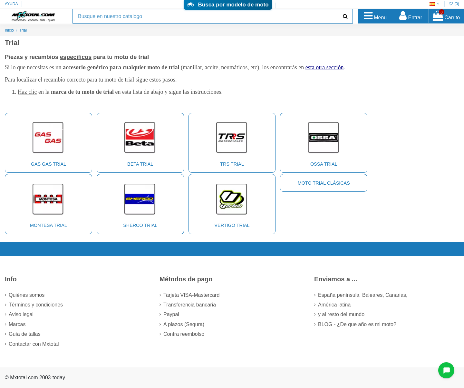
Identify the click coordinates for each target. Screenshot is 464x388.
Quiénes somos (26, 295)
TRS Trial (232, 142)
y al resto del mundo (341, 314)
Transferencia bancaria (189, 304)
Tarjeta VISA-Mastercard (191, 295)
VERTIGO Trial (232, 203)
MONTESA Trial (48, 203)
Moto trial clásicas (324, 183)
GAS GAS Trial (48, 142)
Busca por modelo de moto (228, 5)
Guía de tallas (25, 334)
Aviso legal (21, 314)
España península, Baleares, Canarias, (363, 295)
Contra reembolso (183, 334)
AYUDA (11, 4)
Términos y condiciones (36, 304)
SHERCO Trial (140, 203)
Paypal (171, 314)
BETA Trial (140, 142)
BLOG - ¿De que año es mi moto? (357, 324)
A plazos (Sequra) (183, 324)
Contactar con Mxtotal (34, 344)
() (454, 4)
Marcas (17, 324)
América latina (334, 304)
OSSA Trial (323, 142)
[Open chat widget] (446, 370)
